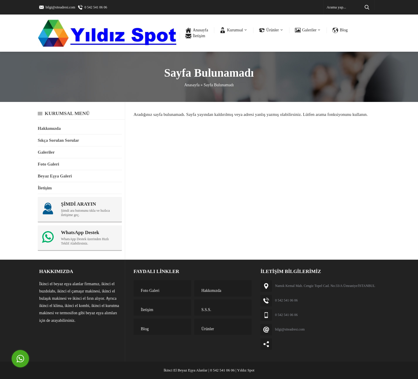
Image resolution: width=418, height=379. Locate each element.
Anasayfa (192, 85)
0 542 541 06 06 (95, 7)
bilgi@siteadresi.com (60, 7)
